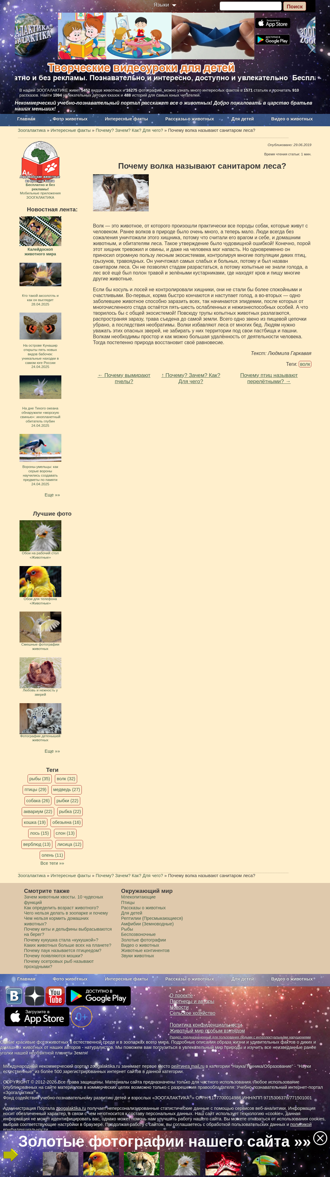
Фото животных (70, 118)
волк (305, 364)
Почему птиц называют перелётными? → (269, 378)
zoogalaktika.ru (71, 1108)
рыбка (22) (70, 811)
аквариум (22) (38, 811)
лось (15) (39, 833)
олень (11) (52, 855)
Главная (26, 118)
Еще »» (52, 494)
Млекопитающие (138, 896)
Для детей (242, 118)
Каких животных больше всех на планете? (68, 945)
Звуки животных (137, 955)
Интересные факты (126, 118)
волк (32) (66, 778)
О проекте (181, 995)
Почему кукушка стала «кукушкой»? (61, 939)
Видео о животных (292, 118)
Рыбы (127, 929)
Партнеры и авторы (192, 1001)
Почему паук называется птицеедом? (63, 950)
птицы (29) (35, 789)
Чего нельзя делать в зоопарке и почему (66, 913)
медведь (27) (66, 789)
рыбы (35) (39, 778)
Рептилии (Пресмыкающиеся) (152, 918)
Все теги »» (52, 863)
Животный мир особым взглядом (207, 1030)
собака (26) (38, 800)
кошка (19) (35, 822)
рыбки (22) (67, 800)
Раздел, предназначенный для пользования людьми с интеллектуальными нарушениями (240, 1037)
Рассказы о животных (189, 118)
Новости (179, 1007)
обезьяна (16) (66, 822)
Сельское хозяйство (192, 1013)
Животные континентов (145, 950)
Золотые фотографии (143, 939)
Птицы (128, 902)
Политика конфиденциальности (206, 1025)
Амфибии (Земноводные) (147, 923)
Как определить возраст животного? (61, 907)
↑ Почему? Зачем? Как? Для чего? (190, 378)
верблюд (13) (37, 844)
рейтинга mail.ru (188, 1066)
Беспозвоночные (138, 934)
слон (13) (65, 833)
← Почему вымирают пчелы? (124, 378)
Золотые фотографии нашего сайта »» (164, 1141)
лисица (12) (69, 844)
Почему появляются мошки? (53, 955)
